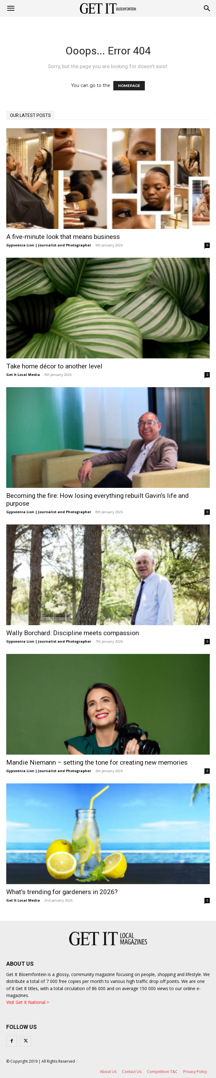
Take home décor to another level (54, 366)
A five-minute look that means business (63, 236)
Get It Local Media (23, 374)
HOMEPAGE (129, 86)
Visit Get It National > (27, 1002)
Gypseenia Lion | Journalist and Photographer (48, 245)
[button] (207, 8)
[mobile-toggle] (11, 8)
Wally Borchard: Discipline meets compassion (72, 633)
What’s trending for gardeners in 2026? (62, 892)
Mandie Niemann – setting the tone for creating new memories (97, 762)
